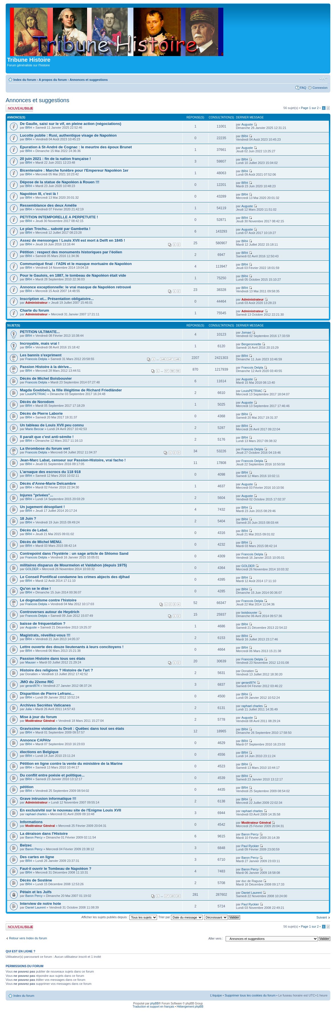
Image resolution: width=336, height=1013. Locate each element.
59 (178, 370)
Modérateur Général (40, 720)
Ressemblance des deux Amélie (48, 205)
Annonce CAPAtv (35, 740)
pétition (27, 787)
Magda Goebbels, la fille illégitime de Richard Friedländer (71, 390)
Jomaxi (246, 332)
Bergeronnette (251, 344)
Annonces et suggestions (89, 79)
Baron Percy (34, 837)
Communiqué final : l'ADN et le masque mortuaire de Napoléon (76, 264)
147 (170, 359)
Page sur (310, 108)
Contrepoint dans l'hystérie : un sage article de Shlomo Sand (74, 553)
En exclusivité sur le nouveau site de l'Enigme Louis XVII (70, 810)
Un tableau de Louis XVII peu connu (52, 425)
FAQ (303, 87)
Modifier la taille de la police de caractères (323, 78)
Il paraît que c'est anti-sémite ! (47, 437)
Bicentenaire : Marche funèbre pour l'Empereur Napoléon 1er (74, 170)
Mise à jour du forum (38, 717)
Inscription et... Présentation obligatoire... (57, 299)
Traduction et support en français (153, 1006)
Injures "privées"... (36, 495)
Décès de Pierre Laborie (41, 413)
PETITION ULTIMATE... (40, 332)
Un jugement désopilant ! (42, 507)
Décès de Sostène (36, 880)
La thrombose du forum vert (45, 448)
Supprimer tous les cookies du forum (250, 995)
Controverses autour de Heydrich (49, 612)
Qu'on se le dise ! (35, 588)
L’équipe (216, 995)
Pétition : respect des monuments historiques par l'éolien (71, 252)
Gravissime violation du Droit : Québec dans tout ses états (72, 728)
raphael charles (252, 706)
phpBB (154, 1003)
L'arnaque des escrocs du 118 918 (50, 472)
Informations (31, 822)
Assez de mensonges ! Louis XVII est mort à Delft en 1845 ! (72, 240)
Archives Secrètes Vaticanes (45, 705)
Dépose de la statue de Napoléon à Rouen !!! (59, 182)
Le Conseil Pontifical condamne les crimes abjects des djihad (75, 577)
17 (166, 896)
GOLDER (31, 569)
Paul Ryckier (250, 846)
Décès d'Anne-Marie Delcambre (48, 483)
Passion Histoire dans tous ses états (52, 658)
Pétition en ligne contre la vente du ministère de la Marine (71, 763)
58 (172, 370)
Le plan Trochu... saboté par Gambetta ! (55, 229)
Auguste (247, 124)
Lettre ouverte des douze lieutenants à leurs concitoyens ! (71, 647)
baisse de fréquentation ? (42, 623)
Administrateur (36, 302)
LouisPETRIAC (35, 394)
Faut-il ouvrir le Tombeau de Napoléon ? (55, 868)
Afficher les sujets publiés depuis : (119, 917)
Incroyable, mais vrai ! (39, 343)
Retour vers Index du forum (28, 938)
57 (166, 370)
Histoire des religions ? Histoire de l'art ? (56, 670)
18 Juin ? (28, 518)
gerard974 (32, 685)
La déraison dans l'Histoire (44, 833)
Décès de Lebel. (34, 530)
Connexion (319, 87)
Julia (28, 709)
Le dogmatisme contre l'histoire (48, 600)
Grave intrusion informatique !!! (48, 798)
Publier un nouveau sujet (19, 108)
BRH (28, 127)
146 (163, 359)
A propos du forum (53, 79)
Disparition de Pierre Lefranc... (47, 693)
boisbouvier (249, 612)
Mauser (30, 662)
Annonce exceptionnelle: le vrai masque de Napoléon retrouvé (75, 287)
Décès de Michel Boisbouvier (46, 378)
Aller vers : (215, 938)
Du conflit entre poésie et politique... (52, 775)
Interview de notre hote (40, 903)
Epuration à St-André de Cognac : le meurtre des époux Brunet (76, 147)
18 (172, 896)
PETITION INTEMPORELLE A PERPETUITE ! (59, 217)
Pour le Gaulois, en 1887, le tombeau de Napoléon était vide (73, 275)
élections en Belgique (39, 752)
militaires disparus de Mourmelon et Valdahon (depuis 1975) (73, 565)
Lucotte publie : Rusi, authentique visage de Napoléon (68, 135)
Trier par (180, 917)
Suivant (321, 917)
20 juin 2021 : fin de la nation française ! (55, 159)
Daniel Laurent (251, 892)
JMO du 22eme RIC (37, 682)
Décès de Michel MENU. (41, 542)
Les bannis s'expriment (40, 355)
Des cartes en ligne (37, 857)
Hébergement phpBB (190, 1006)
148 (177, 359)
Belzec (26, 845)
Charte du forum (34, 310)
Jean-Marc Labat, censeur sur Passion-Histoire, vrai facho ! (73, 460)
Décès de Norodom (37, 402)
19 (178, 896)
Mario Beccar (34, 429)
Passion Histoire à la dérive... (46, 367)
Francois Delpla (36, 359)
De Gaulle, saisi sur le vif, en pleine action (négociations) (70, 124)
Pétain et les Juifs (35, 892)
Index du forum (24, 79)
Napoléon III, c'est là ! (39, 194)
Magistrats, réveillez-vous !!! (45, 635)
